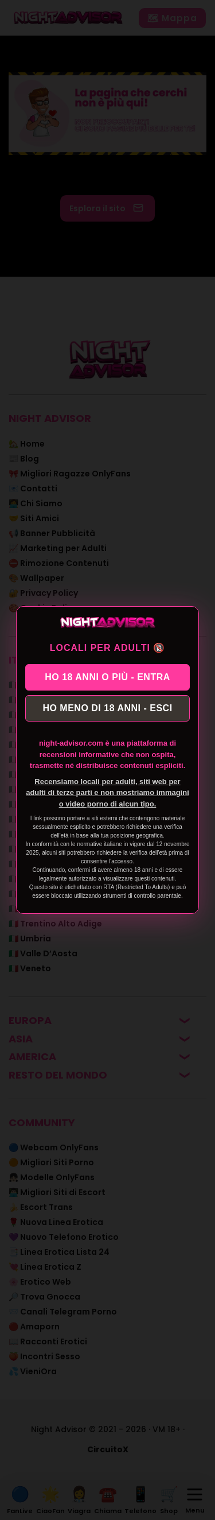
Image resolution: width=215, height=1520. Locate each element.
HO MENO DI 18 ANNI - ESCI (107, 708)
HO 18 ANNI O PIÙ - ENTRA (107, 677)
